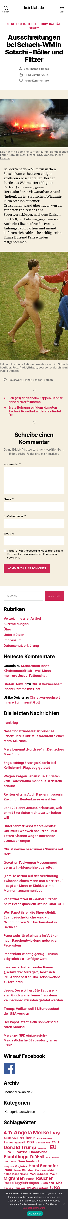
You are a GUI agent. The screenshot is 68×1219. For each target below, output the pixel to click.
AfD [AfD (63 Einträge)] (8, 1132)
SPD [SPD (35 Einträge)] (59, 1183)
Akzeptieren (34, 1213)
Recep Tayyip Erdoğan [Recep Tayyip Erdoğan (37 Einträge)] (21, 1183)
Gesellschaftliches (23, 23)
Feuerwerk (15, 380)
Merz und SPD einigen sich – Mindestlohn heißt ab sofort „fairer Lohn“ (30, 1040)
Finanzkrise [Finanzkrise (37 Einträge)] (38, 1152)
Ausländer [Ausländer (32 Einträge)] (11, 1138)
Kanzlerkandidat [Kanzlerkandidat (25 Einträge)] (44, 1170)
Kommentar (12, 464)
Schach (37, 380)
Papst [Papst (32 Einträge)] (30, 1178)
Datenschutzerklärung (21, 645)
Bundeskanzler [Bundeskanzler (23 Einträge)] (45, 1138)
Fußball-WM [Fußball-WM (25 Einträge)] (52, 1157)
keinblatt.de (34, 8)
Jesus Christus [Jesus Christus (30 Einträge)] (23, 1170)
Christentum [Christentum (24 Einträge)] (43, 1142)
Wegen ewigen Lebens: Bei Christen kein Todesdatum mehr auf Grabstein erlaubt (33, 781)
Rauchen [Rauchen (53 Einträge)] (44, 1178)
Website (9, 533)
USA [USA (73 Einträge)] (55, 1188)
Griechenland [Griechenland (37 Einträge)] (28, 1161)
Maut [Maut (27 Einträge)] (53, 1174)
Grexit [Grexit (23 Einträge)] (13, 1161)
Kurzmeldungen (16, 624)
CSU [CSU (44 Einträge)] (55, 1142)
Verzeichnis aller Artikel (22, 618)
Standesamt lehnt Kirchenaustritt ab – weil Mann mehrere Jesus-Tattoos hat (27, 670)
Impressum (13, 640)
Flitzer (27, 380)
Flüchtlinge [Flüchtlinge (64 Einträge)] (16, 1156)
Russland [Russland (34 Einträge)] (47, 1183)
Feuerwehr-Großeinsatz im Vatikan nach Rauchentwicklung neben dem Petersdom (31, 940)
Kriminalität (51, 23)
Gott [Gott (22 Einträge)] (6, 1162)
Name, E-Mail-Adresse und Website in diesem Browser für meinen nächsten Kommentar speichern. (35, 554)
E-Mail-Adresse (15, 516)
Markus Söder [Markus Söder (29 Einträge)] (39, 1174)
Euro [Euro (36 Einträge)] (7, 1152)
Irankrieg (11, 722)
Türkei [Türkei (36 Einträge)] (20, 1188)
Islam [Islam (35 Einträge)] (8, 1170)
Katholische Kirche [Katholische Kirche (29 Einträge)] (16, 1174)
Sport (34, 28)
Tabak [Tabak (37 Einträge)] (8, 1188)
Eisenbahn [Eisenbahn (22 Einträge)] (43, 1148)
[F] (34, 1069)
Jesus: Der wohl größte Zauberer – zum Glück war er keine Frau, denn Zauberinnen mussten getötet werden (33, 995)
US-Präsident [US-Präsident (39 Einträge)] (37, 1188)
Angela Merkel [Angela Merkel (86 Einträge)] (32, 1132)
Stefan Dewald (15, 684)
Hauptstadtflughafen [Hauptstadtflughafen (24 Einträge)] (15, 1166)
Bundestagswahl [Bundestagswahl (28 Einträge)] (14, 1142)
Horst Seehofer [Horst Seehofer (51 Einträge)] (43, 1165)
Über (7, 629)
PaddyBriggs (28, 367)
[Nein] (63, 1204)
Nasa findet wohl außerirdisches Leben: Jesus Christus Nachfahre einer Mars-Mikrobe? (34, 736)
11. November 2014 (36, 74)
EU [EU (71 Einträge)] (53, 1147)
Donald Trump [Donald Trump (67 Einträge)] (20, 1147)
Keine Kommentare (36, 80)
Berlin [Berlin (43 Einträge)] (30, 1138)
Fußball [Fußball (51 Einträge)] (37, 1156)
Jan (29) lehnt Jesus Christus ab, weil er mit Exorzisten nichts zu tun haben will (33, 812)
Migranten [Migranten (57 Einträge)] (14, 1178)
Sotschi (48, 380)
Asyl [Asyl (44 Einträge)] (56, 1133)
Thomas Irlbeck (39, 69)
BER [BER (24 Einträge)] (22, 1138)
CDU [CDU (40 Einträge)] (30, 1142)
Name (9, 499)
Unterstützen (14, 635)
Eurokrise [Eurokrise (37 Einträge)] (20, 1152)
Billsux (20, 155)
